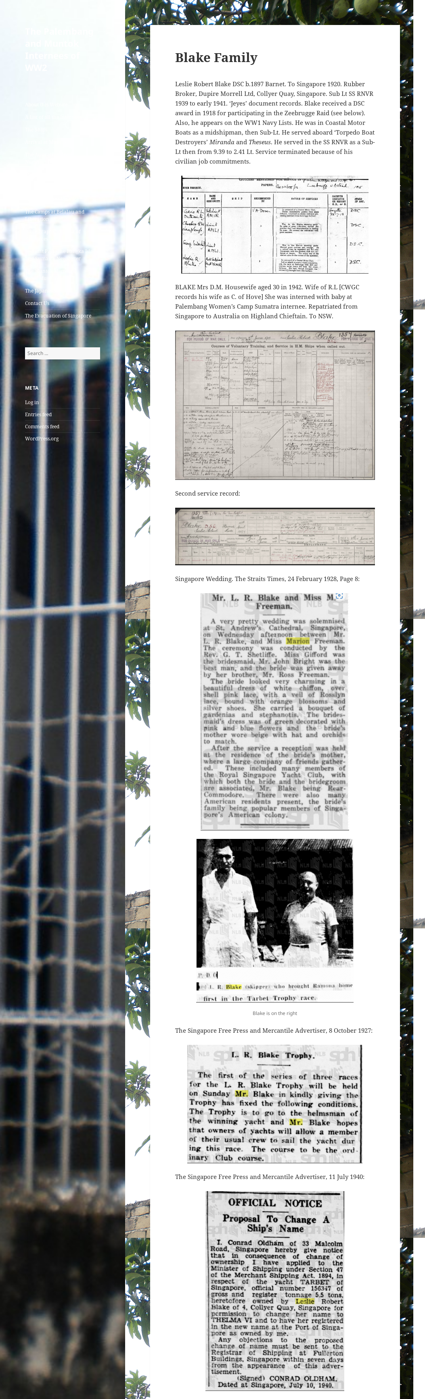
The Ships (36, 129)
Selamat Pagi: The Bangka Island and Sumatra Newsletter (62, 255)
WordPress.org (42, 438)
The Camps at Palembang (53, 174)
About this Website (46, 104)
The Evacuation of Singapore (58, 315)
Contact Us (37, 303)
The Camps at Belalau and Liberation (54, 215)
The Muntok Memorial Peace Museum (51, 275)
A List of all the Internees (53, 117)
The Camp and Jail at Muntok (58, 186)
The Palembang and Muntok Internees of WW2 (59, 49)
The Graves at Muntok (50, 199)
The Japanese (40, 290)
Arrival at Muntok (46, 142)
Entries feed (38, 414)
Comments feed (42, 426)
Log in (32, 402)
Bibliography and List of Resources (52, 235)
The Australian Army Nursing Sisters (49, 158)
